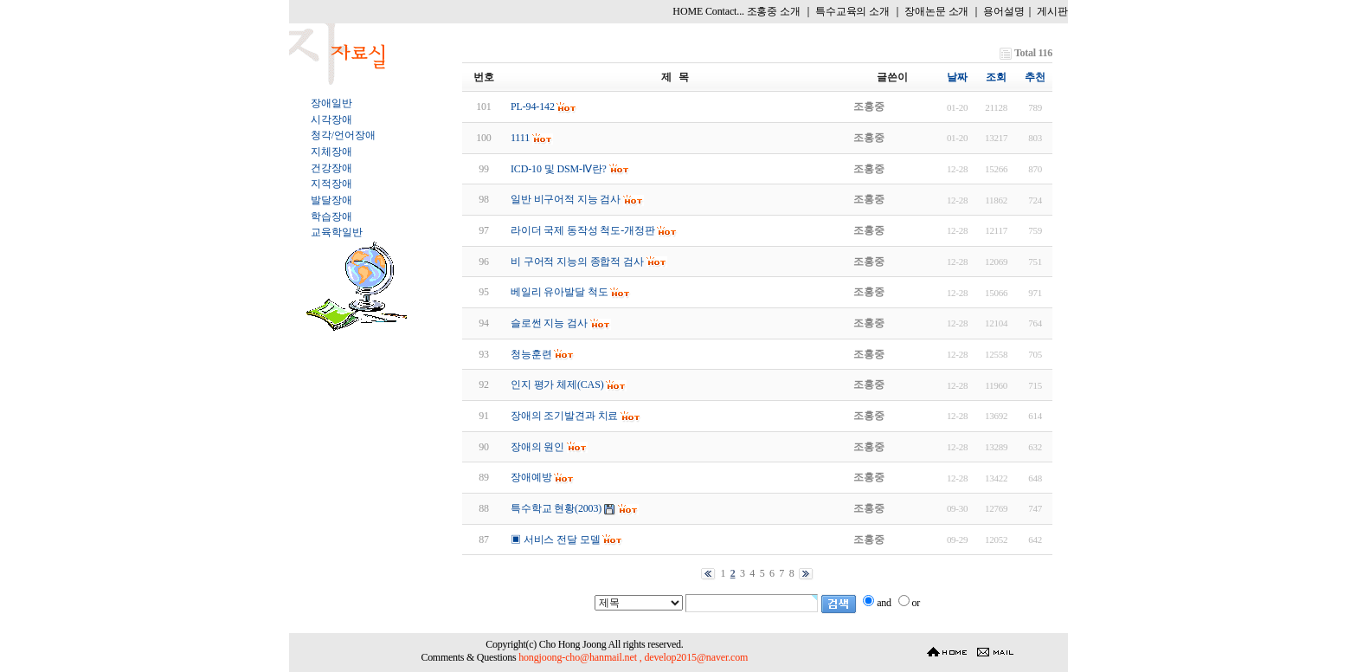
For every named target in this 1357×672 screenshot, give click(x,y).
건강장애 (331, 168)
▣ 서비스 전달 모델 (556, 539)
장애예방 (531, 477)
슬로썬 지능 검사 (549, 323)
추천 (1035, 77)
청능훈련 (531, 354)
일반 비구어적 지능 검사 (566, 199)
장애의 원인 (537, 447)
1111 (520, 138)
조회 (996, 77)
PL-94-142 (533, 106)
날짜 (957, 77)
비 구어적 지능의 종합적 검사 (577, 261)
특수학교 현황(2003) (556, 508)
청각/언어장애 (343, 135)
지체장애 (331, 151)
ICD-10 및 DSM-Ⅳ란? (559, 169)
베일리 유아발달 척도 (559, 292)
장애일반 (331, 103)
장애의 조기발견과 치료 (564, 416)
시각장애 (331, 119)
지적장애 (331, 184)
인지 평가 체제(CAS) (557, 384)
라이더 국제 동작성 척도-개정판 (583, 230)
